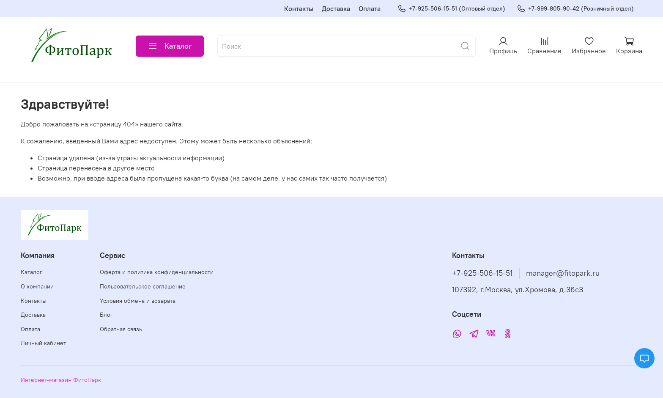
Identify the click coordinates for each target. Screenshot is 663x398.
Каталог (170, 46)
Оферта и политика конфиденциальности (157, 272)
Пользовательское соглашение (143, 286)
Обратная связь (121, 329)
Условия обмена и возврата (137, 301)
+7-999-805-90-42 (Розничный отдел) (575, 8)
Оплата (370, 8)
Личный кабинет (43, 343)
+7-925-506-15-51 (482, 273)
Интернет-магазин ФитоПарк (61, 380)
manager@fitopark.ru (563, 273)
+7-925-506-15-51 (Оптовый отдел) (451, 8)
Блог (106, 314)
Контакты (298, 8)
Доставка (336, 8)
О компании (37, 286)
